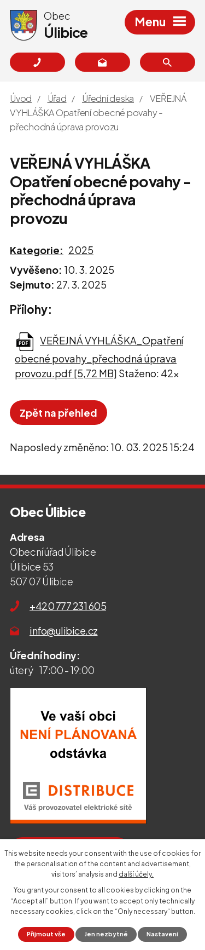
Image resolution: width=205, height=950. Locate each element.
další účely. (136, 874)
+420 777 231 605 (68, 606)
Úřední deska (108, 98)
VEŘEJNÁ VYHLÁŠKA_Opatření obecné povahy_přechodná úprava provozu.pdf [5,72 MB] (99, 356)
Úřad (57, 98)
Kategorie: (36, 250)
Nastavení (162, 933)
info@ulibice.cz (64, 630)
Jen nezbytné (106, 933)
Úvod (21, 98)
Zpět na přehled (58, 412)
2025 (80, 250)
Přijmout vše (46, 933)
